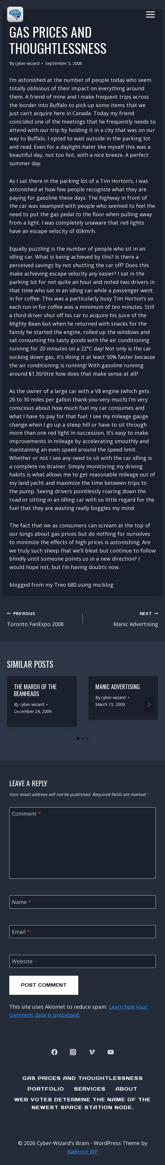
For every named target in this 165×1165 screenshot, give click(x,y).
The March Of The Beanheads (35, 690)
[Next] (148, 705)
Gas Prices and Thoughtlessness (82, 1078)
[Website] (82, 961)
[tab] (78, 738)
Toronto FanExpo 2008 (42, 618)
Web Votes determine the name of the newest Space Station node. (82, 1103)
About (126, 1089)
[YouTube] (110, 1052)
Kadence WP (82, 1151)
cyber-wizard (27, 63)
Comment (26, 814)
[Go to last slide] (16, 705)
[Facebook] (54, 1052)
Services (90, 1089)
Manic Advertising (123, 618)
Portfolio (46, 1089)
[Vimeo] (92, 1052)
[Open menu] (150, 14)
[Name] (82, 901)
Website (22, 961)
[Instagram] (73, 1052)
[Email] (82, 931)
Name (21, 902)
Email (21, 932)
